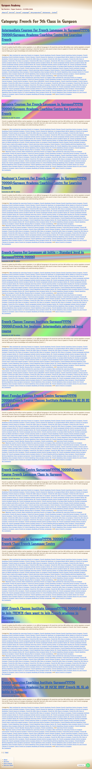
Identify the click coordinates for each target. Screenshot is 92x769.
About (5, 759)
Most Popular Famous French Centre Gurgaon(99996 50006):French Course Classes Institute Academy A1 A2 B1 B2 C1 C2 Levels (45, 400)
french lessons (55, 70)
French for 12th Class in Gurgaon (62, 83)
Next (6, 752)
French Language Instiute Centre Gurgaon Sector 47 (25, 88)
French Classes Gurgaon (52, 81)
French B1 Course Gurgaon (70, 79)
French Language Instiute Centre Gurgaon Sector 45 (52, 64)
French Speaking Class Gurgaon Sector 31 (70, 72)
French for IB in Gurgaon (16, 86)
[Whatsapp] (88, 765)
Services (11, 12)
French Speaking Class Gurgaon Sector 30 (42, 72)
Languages (25, 12)
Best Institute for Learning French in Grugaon (24, 55)
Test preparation (36, 12)
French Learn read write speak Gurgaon (15, 70)
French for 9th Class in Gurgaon (61, 61)
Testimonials (46, 12)
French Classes (30, 57)
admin (18, 43)
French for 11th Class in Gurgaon (40, 83)
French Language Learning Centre (30, 66)
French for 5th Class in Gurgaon (58, 59)
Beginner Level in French (13, 77)
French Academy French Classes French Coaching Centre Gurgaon (61, 55)
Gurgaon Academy (10, 5)
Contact (54, 12)
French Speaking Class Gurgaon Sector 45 (38, 74)
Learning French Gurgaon (65, 75)
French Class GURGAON (36, 81)
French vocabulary (47, 75)
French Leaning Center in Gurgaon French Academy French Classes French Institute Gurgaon (55, 68)
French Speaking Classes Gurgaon (63, 74)
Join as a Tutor (8, 765)
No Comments (6, 96)
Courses (18, 12)
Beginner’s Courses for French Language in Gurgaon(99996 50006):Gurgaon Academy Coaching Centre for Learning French (44, 183)
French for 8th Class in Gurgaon (39, 61)
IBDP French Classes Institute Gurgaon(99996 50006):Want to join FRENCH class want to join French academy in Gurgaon (44, 613)
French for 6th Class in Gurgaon (18, 85)
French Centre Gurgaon (20, 81)
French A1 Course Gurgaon (18, 79)
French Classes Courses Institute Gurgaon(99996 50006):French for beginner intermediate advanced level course (42, 326)
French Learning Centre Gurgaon (39, 70)
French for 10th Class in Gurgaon (36, 59)
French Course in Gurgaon (16, 59)
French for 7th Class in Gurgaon (18, 61)
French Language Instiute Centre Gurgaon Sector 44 (18, 64)
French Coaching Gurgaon (69, 81)
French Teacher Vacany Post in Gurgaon (27, 75)
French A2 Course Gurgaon (35, 79)
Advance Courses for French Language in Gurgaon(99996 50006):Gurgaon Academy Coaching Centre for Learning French (42, 109)
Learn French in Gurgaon (63, 94)
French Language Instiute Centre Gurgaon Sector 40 (69, 62)
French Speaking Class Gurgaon (18, 72)
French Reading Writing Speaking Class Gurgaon (58, 88)
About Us (5, 12)
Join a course (8, 763)
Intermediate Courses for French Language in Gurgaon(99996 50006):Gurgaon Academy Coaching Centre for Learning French (45, 34)
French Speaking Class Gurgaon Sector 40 (37, 92)
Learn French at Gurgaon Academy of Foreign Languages (33, 94)
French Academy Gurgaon (53, 79)
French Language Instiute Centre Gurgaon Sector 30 (35, 62)
